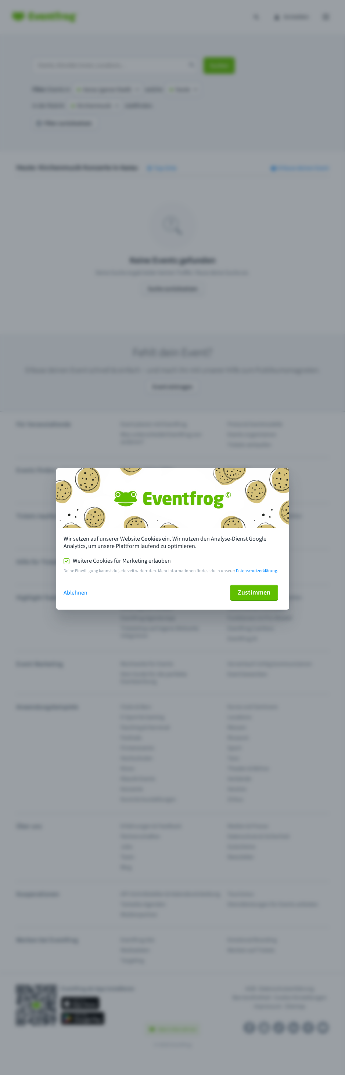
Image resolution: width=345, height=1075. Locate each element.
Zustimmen (254, 592)
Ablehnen (75, 592)
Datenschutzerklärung (256, 571)
